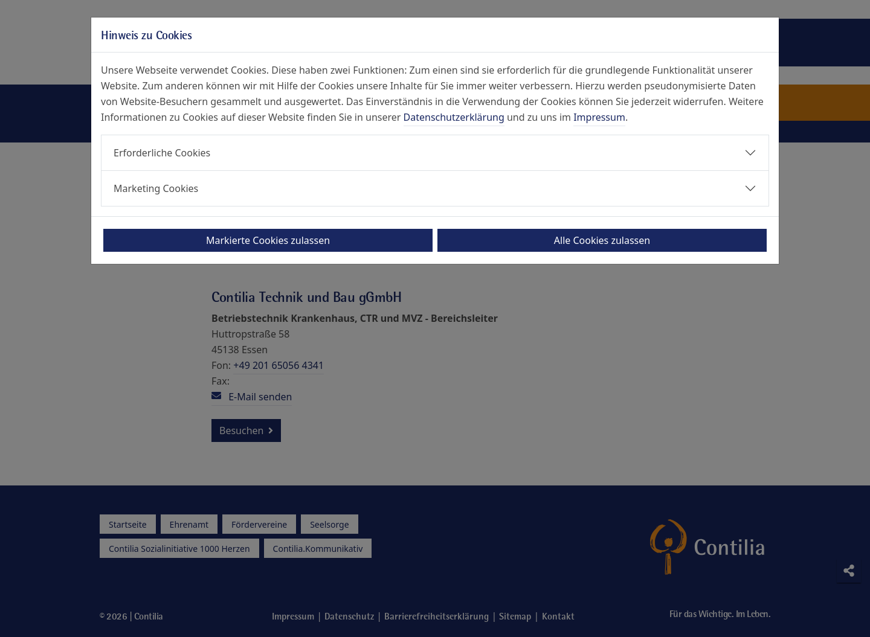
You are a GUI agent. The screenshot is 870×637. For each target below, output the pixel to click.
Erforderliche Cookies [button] (162, 152)
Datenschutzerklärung (454, 117)
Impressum (599, 117)
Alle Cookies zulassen (602, 240)
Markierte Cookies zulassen (268, 240)
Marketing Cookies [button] (156, 188)
